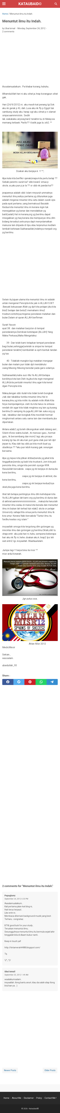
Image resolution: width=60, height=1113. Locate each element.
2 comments (8, 31)
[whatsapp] (41, 682)
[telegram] (52, 682)
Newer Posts (10, 1070)
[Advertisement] (30, 60)
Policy (39, 1098)
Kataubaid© (30, 4)
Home (6, 1098)
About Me (16, 1098)
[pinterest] (30, 682)
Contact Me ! (50, 1098)
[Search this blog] (56, 4)
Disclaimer (29, 1098)
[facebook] (7, 682)
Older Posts (49, 1070)
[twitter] (19, 682)
